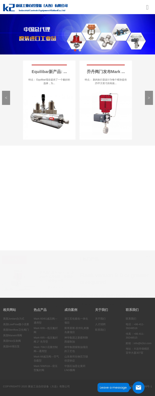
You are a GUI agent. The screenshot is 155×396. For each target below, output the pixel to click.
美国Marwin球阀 (12, 335)
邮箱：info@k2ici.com (138, 343)
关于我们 (100, 318)
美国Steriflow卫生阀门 (16, 329)
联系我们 (100, 329)
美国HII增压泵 (11, 346)
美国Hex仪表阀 (12, 341)
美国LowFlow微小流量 (16, 324)
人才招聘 (100, 324)
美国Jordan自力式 (13, 318)
